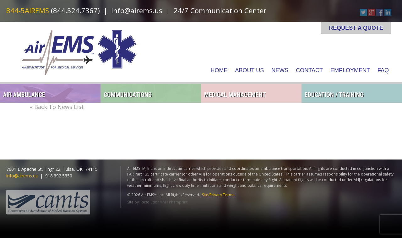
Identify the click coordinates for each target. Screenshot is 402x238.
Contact (309, 70)
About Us (249, 70)
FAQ (383, 70)
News (279, 70)
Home (219, 70)
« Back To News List (57, 107)
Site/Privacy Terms (218, 194)
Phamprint (178, 202)
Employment (350, 70)
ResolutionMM (153, 202)
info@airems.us (136, 10)
